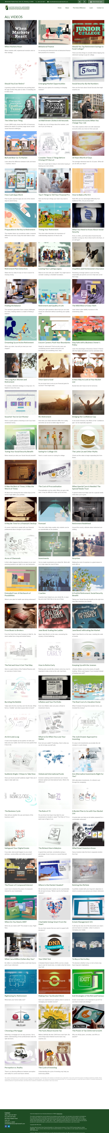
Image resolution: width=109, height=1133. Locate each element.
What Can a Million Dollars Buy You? (19, 959)
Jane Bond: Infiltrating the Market (86, 630)
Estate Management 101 (82, 922)
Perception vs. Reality (14, 1067)
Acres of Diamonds (13, 558)
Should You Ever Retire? (15, 83)
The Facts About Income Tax (50, 1030)
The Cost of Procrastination (49, 486)
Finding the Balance (13, 305)
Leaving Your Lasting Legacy (50, 269)
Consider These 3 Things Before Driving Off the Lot (51, 158)
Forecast (42, 523)
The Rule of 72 (44, 811)
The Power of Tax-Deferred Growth (87, 1030)
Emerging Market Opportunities (51, 83)
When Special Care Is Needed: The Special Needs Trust (86, 487)
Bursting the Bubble (13, 702)
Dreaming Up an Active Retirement (19, 342)
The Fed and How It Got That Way (19, 665)
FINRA (31, 1128)
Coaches (42, 593)
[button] (59, 7)
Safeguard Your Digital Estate (17, 848)
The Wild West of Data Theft (84, 305)
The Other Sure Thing (13, 120)
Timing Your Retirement (48, 229)
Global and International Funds (51, 774)
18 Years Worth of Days (82, 157)
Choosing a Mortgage (13, 1030)
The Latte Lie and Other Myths (85, 451)
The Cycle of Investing (47, 1067)
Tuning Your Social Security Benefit (19, 451)
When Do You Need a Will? (16, 922)
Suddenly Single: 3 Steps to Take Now (20, 774)
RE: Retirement (44, 417)
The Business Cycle (12, 811)
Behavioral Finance (46, 46)
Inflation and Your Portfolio (49, 702)
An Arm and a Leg (12, 737)
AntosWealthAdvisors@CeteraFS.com (57, 1)
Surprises (76, 558)
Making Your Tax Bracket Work (51, 996)
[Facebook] (84, 1)
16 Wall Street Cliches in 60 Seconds (53, 120)
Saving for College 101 (47, 451)
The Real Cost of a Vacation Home (86, 702)
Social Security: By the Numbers (85, 83)
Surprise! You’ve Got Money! (16, 417)
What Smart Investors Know (84, 848)
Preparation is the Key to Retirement (20, 229)
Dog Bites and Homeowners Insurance (88, 269)
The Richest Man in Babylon (49, 848)
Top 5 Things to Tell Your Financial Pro (54, 195)
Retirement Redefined (81, 523)
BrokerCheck (59, 1113)
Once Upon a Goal (45, 379)
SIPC (34, 1128)
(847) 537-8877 (40, 1)
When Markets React (13, 46)
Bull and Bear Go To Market (16, 157)
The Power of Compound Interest (19, 885)
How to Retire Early (46, 665)
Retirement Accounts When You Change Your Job (85, 121)
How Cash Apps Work (14, 195)
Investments (43, 558)
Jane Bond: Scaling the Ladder (50, 630)
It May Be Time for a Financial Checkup (20, 523)
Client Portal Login (96, 1)
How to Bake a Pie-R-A (81, 195)
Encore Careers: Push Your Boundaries (54, 342)
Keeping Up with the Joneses (84, 665)
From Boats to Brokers (14, 630)
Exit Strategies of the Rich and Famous (88, 996)
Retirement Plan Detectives (16, 269)
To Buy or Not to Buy (80, 959)
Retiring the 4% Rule (80, 885)
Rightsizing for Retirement (16, 996)
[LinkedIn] (80, 1)
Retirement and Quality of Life (51, 305)
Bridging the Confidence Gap (84, 417)
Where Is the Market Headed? (50, 885)
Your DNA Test (44, 959)
